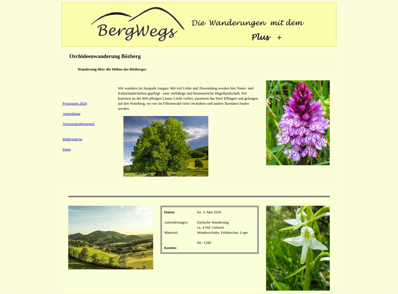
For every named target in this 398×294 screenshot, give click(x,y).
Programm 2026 (75, 103)
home (67, 149)
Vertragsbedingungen (79, 124)
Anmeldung (71, 113)
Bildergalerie (72, 139)
